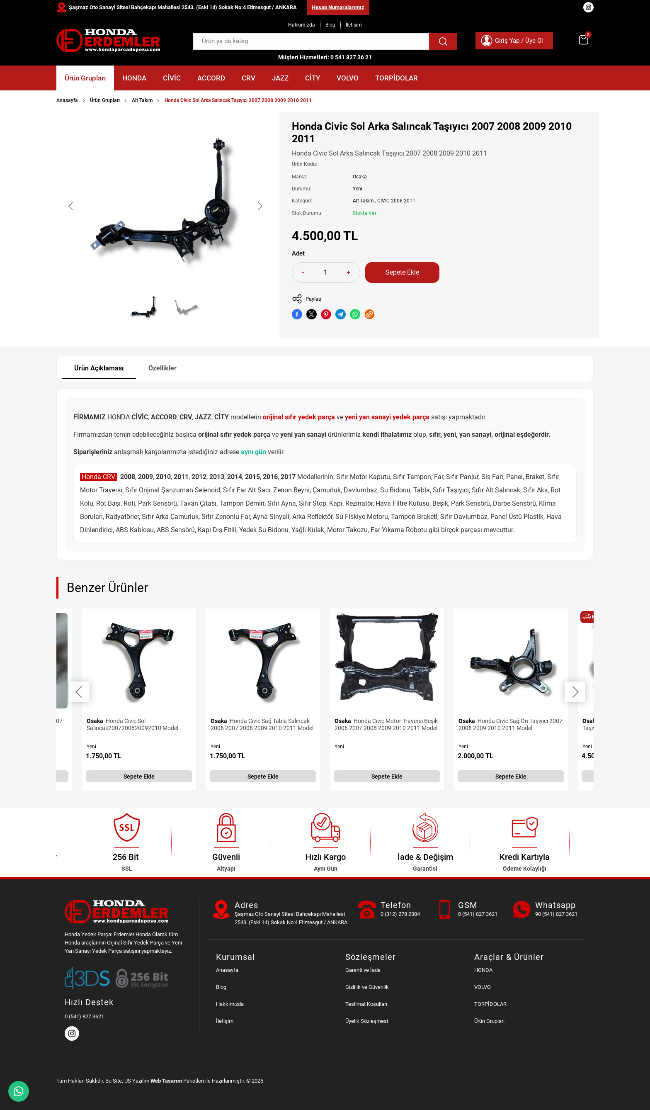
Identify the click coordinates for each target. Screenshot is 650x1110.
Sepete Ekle (402, 272)
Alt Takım (142, 100)
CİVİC (172, 78)
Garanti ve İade (363, 970)
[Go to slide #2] (187, 308)
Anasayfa (67, 100)
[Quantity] (325, 272)
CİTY (312, 78)
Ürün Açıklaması (99, 368)
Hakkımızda (301, 25)
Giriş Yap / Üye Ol (519, 40)
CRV (248, 78)
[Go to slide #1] (144, 308)
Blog (330, 25)
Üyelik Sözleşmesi (366, 1021)
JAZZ (280, 78)
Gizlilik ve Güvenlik (367, 987)
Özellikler (162, 368)
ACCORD (211, 78)
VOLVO (348, 78)
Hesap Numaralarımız (338, 7)
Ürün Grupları (85, 78)
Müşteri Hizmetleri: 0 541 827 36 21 (325, 57)
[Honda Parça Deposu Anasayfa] (108, 40)
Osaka (360, 177)
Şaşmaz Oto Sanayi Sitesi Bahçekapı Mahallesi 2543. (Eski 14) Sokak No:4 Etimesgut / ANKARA (183, 7)
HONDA (134, 78)
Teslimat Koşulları (366, 1004)
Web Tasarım (166, 1081)
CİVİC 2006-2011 (396, 201)
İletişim (354, 25)
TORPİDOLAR (396, 78)
